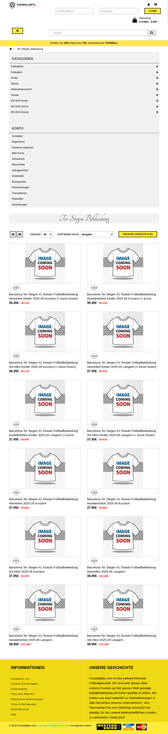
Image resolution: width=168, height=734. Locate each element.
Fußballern (16, 72)
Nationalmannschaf (21, 89)
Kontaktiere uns (20, 679)
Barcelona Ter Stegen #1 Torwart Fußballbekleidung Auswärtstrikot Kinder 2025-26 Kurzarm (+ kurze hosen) (121, 298)
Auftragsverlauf (20, 170)
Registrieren (18, 141)
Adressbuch (18, 159)
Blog (13, 714)
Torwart (15, 95)
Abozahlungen (19, 204)
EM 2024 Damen (20, 112)
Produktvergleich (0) (138, 234)
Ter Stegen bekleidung (30, 48)
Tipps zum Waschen (22, 694)
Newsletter (17, 198)
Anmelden (17, 136)
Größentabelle (19, 689)
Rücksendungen (20, 187)
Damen (15, 83)
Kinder (14, 77)
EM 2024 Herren (20, 106)
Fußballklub (17, 66)
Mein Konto (18, 153)
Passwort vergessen (23, 147)
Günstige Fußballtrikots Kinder (53, 725)
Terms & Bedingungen (23, 704)
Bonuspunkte (19, 181)
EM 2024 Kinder (19, 100)
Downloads (18, 176)
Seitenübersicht (20, 709)
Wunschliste (18, 164)
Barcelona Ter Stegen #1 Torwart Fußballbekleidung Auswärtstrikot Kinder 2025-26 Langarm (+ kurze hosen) (43, 435)
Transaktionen (19, 193)
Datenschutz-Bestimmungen (27, 699)
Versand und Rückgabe (24, 684)
